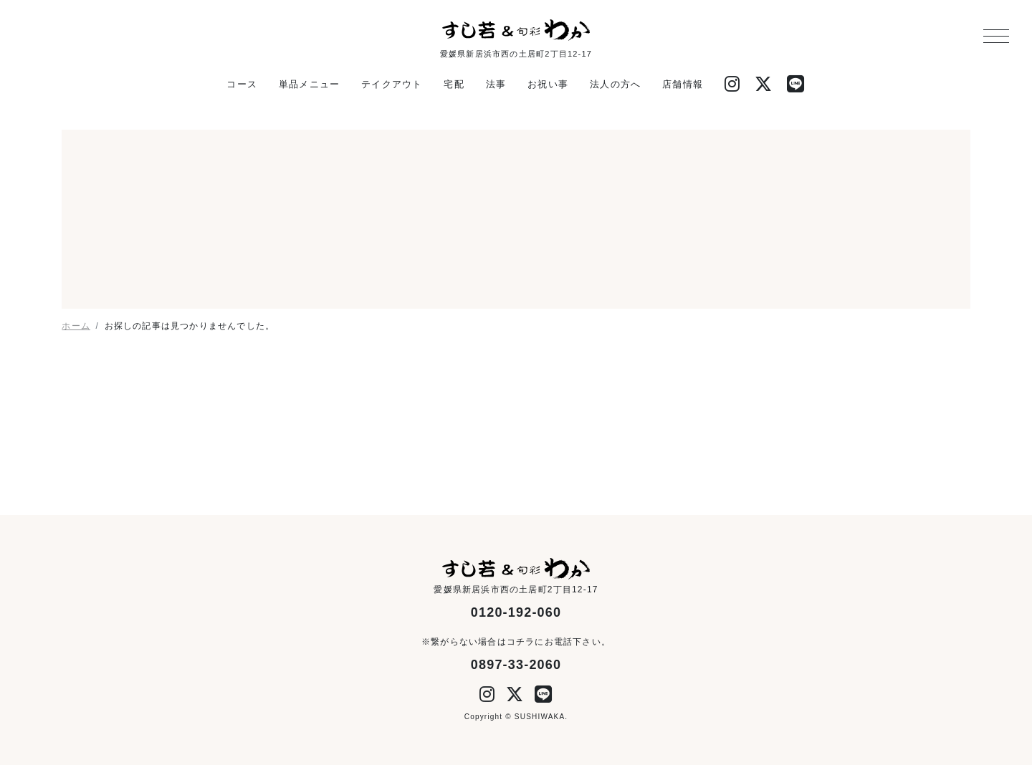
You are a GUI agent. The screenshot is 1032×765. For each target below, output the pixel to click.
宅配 (454, 84)
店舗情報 (682, 84)
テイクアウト (391, 84)
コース (241, 84)
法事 (496, 84)
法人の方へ (615, 84)
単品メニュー (309, 84)
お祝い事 (547, 84)
